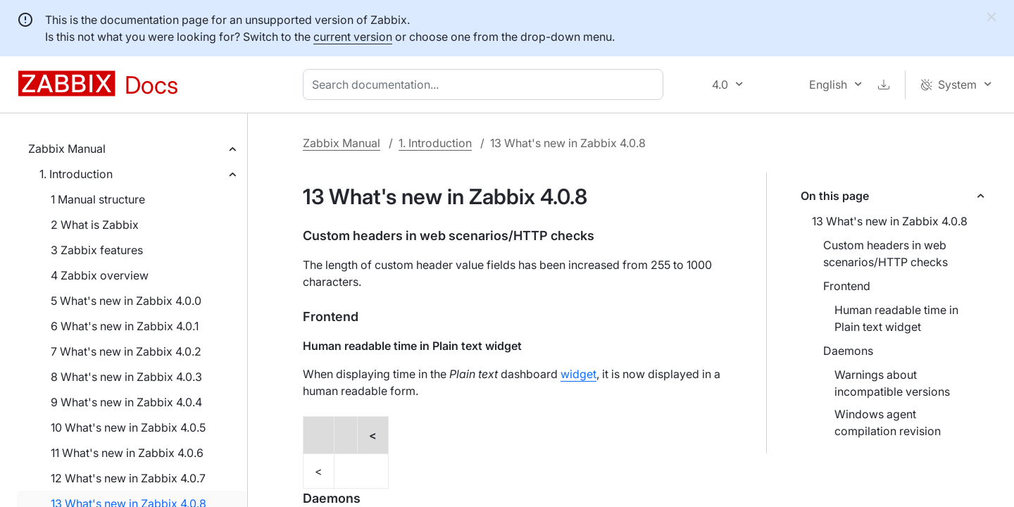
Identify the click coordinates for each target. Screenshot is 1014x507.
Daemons (848, 351)
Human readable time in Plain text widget (896, 318)
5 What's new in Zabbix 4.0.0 (126, 301)
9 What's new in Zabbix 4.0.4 (126, 402)
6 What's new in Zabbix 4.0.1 (125, 326)
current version (352, 37)
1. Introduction (76, 174)
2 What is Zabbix (95, 225)
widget (578, 374)
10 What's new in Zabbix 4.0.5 (128, 427)
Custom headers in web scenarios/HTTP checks (885, 253)
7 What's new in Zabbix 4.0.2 (126, 351)
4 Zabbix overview (100, 275)
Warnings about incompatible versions (892, 383)
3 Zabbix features (97, 250)
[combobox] (486, 84)
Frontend (846, 286)
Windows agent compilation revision (887, 422)
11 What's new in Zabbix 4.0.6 (127, 453)
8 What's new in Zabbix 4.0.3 (126, 377)
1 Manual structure (98, 199)
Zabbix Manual (67, 149)
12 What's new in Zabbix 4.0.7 (128, 478)
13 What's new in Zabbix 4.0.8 (890, 221)
